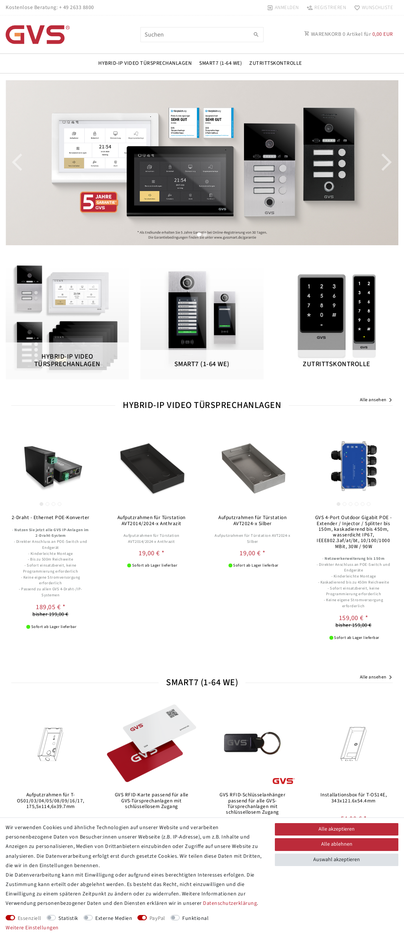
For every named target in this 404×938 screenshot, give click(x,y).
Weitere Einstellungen (32, 928)
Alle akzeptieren (337, 829)
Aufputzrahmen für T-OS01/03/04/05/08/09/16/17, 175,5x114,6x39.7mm (50, 800)
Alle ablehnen (336, 844)
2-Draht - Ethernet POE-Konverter (51, 517)
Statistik (68, 918)
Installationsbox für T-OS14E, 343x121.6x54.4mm (353, 798)
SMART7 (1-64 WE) (220, 63)
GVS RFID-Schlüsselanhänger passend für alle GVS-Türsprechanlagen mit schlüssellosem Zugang (252, 803)
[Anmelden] (283, 7)
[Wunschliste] (372, 7)
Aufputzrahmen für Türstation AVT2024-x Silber (252, 520)
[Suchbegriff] (202, 34)
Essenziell (29, 918)
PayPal (157, 918)
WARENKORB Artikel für (348, 34)
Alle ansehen (376, 401)
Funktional (195, 918)
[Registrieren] (326, 7)
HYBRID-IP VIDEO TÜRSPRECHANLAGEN (145, 63)
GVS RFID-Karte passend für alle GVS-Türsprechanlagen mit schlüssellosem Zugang (152, 800)
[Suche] (256, 35)
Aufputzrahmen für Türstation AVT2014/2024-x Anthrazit (151, 520)
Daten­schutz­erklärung (230, 903)
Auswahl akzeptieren (336, 859)
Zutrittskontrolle (275, 63)
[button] (35, 162)
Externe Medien (113, 918)
